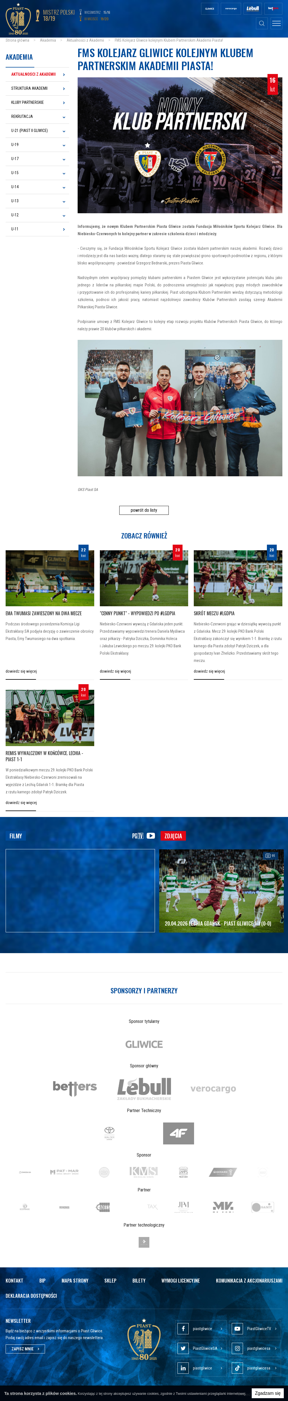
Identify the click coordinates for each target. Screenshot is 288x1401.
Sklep (110, 1280)
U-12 (15, 215)
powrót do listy (144, 510)
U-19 (15, 144)
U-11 (15, 229)
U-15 (15, 172)
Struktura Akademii (29, 88)
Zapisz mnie (25, 1348)
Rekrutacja (22, 116)
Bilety (138, 1280)
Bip (42, 1280)
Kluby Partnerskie (27, 102)
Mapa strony (75, 1280)
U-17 (15, 158)
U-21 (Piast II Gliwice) (29, 130)
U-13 (15, 201)
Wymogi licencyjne (180, 1280)
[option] (144, 1044)
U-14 (15, 187)
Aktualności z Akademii (33, 74)
